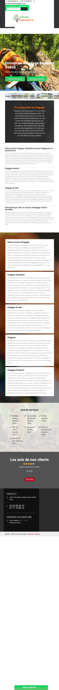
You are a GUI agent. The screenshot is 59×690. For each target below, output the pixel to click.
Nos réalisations (37, 79)
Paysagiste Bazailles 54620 (31, 429)
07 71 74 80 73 (26, 1)
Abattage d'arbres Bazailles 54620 (15, 419)
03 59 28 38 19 (12, 1)
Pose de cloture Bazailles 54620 (15, 430)
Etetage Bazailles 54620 (45, 418)
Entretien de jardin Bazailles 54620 (17, 441)
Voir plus (29, 479)
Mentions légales (34, 534)
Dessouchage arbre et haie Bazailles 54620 (31, 419)
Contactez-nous (15, 79)
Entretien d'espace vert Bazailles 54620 (46, 430)
